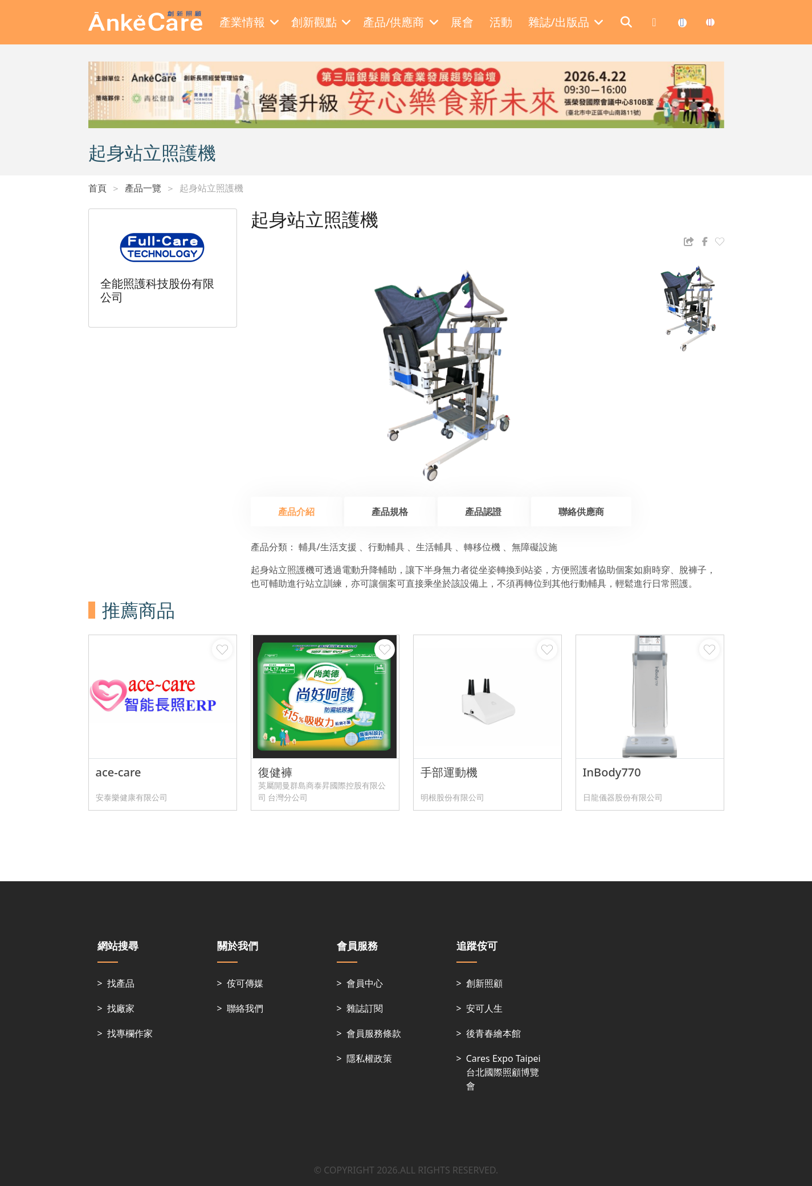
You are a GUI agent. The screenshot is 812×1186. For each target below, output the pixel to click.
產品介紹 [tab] (296, 511)
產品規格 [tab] (390, 511)
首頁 (97, 188)
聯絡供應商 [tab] (581, 511)
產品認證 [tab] (483, 511)
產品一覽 (143, 188)
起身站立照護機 (211, 188)
